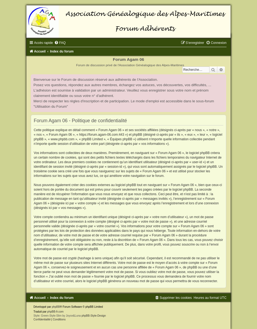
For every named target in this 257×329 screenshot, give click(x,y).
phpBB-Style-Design (94, 315)
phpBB (56, 306)
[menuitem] (60, 43)
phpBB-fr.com (55, 311)
